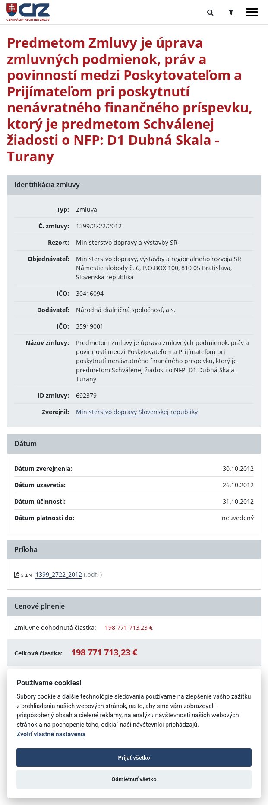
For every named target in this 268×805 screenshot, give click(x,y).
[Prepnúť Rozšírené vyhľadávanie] (231, 12)
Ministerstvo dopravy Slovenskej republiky (137, 412)
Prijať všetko (134, 757)
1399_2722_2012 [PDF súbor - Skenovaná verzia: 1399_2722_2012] (58, 574)
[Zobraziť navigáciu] (252, 12)
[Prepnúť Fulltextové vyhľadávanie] (210, 12)
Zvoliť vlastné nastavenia (50, 734)
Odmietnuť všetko (133, 779)
